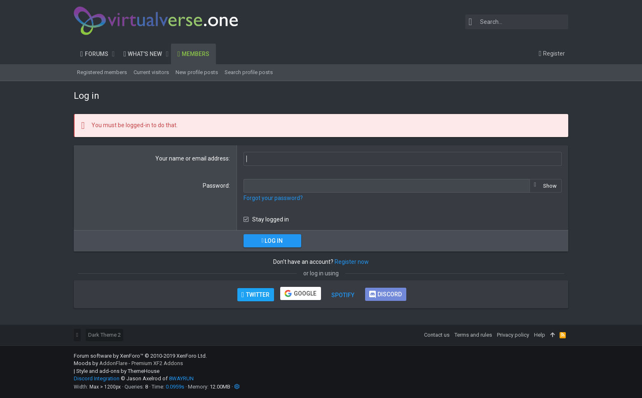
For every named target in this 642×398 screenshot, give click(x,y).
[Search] (516, 21)
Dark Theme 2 (104, 335)
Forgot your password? (273, 198)
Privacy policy (513, 335)
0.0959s (175, 387)
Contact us (437, 335)
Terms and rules (473, 335)
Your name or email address (192, 158)
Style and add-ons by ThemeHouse (117, 371)
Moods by (128, 363)
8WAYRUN (181, 378)
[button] (113, 54)
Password (216, 185)
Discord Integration (96, 378)
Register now (352, 261)
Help (539, 335)
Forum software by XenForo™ (140, 356)
